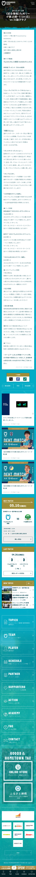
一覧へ (28, 583)
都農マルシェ (8, 131)
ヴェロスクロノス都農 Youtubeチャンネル (18, 62)
